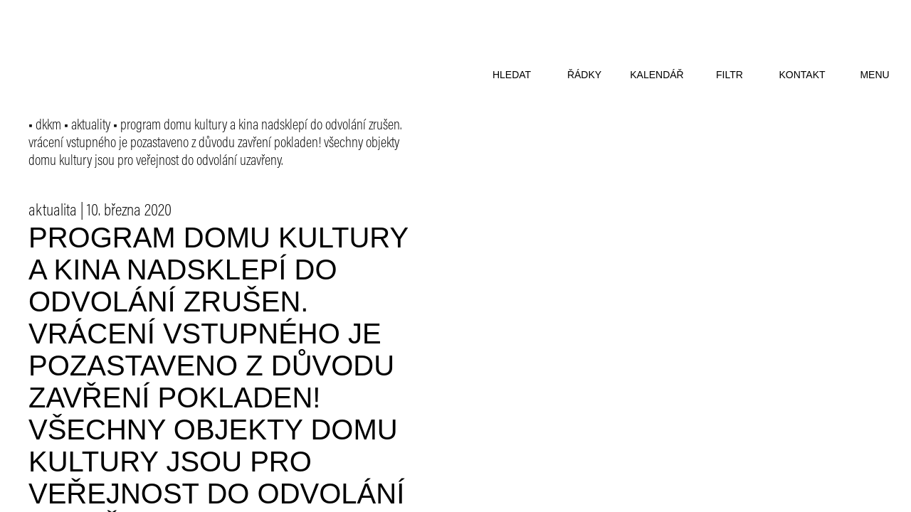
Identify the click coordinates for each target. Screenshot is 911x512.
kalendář (656, 74)
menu (874, 74)
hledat (512, 74)
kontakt (802, 74)
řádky (584, 74)
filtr (729, 74)
